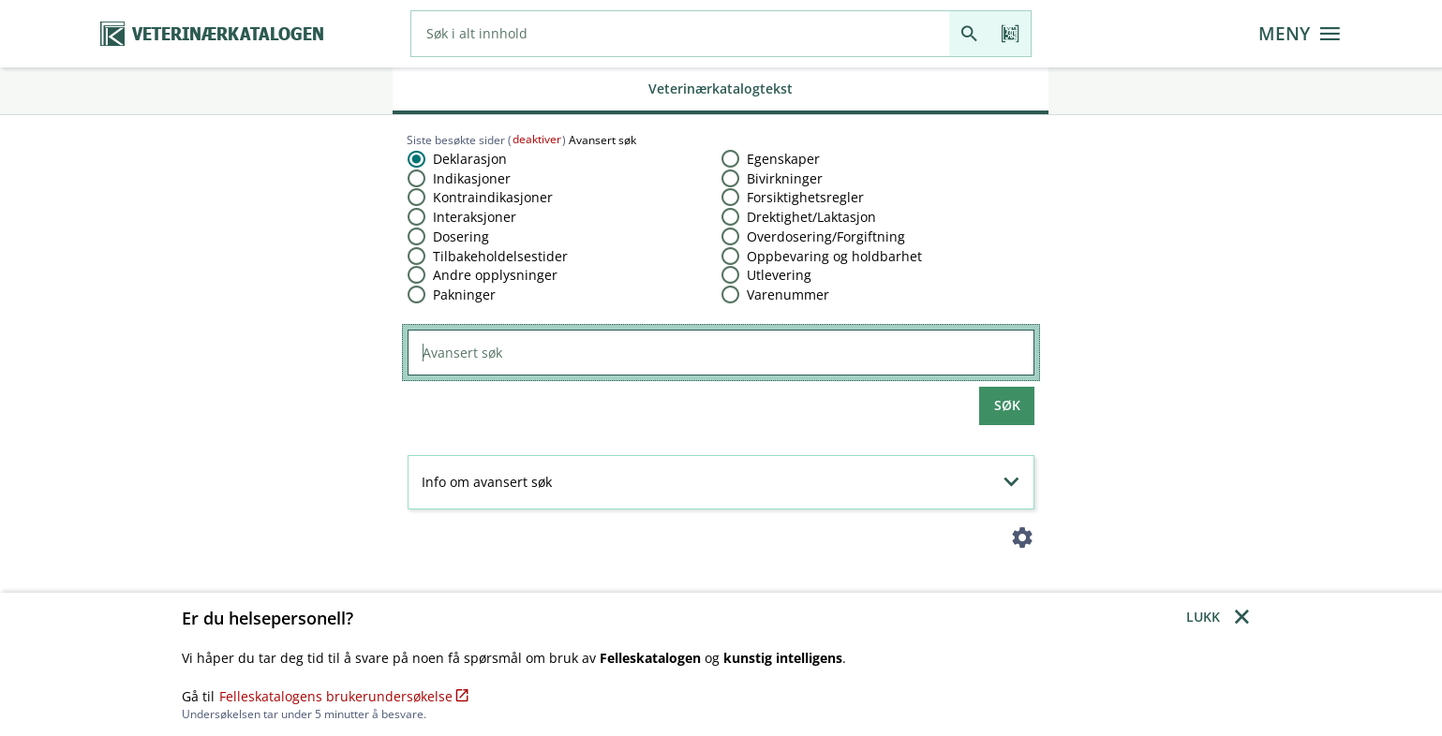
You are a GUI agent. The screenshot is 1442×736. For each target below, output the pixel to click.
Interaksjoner (474, 217)
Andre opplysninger (495, 275)
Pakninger (464, 294)
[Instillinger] (1021, 541)
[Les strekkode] (1010, 33)
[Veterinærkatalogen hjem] (212, 34)
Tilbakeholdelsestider (500, 256)
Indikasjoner (472, 178)
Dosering (461, 236)
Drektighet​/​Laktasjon (811, 217)
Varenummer (788, 294)
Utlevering (779, 275)
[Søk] (969, 33)
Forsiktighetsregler (805, 197)
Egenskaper (783, 159)
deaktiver (537, 139)
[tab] (720, 90)
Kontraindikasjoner (493, 197)
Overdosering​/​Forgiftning (826, 236)
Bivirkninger (785, 178)
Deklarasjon (470, 159)
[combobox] (680, 33)
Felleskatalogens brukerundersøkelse (344, 696)
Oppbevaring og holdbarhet (834, 256)
